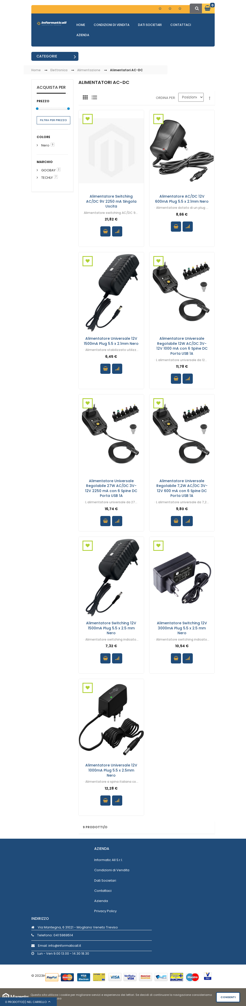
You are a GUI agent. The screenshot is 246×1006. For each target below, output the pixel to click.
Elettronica (58, 70)
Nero (45, 145)
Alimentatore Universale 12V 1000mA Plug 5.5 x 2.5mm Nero (111, 770)
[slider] (37, 108)
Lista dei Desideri (161, 8)
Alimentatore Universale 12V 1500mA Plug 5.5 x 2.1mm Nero (111, 341)
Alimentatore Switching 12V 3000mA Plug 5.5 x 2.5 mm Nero (182, 627)
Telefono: (52, 935)
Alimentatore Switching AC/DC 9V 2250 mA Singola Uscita (111, 201)
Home (80, 25)
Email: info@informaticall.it (56, 945)
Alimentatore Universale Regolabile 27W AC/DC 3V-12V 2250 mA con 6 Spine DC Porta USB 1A (111, 488)
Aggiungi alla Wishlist (88, 119)
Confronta (117, 231)
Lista (95, 98)
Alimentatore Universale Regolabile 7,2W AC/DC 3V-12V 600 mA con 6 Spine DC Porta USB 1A (182, 488)
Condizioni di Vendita (111, 25)
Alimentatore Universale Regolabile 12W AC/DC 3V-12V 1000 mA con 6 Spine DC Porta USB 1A (182, 346)
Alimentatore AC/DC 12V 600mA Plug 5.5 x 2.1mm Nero (182, 199)
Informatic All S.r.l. (108, 859)
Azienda (82, 35)
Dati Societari (150, 25)
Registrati (171, 8)
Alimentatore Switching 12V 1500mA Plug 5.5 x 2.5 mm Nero (111, 627)
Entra (183, 9)
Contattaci (180, 25)
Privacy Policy (105, 911)
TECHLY (47, 177)
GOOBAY (48, 170)
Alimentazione (88, 70)
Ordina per (165, 97)
